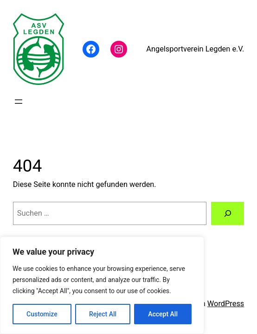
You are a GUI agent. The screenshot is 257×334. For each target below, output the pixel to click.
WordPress (225, 303)
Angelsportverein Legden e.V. (195, 49)
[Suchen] (227, 213)
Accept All (163, 314)
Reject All (102, 314)
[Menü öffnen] (18, 101)
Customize (42, 314)
